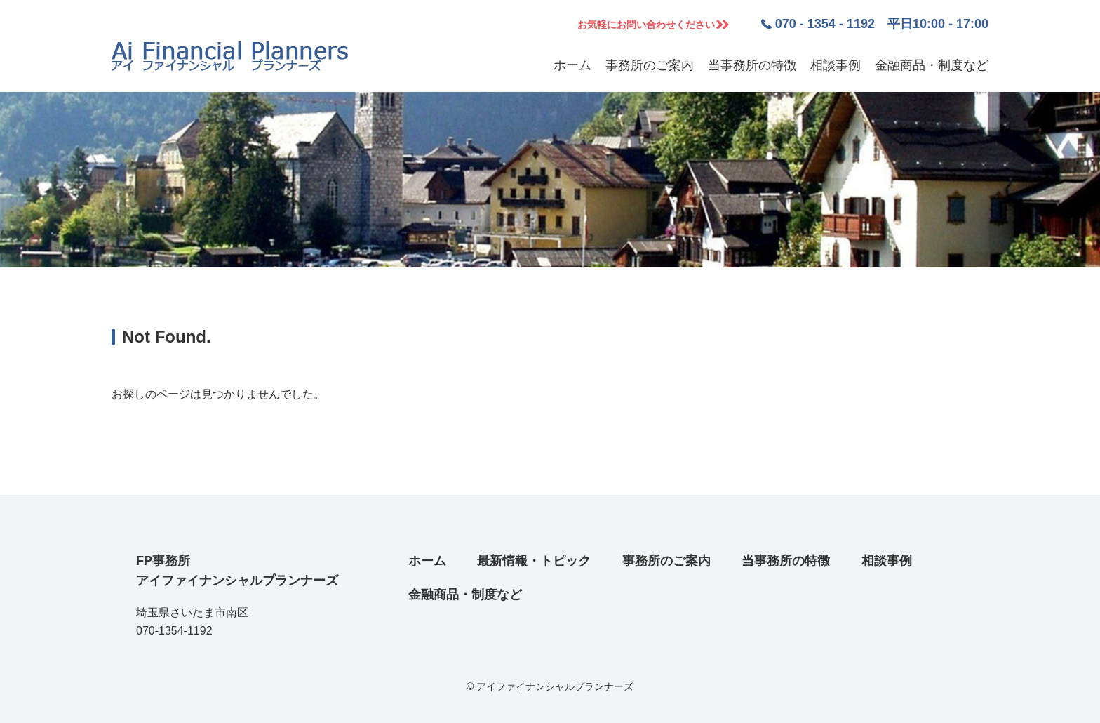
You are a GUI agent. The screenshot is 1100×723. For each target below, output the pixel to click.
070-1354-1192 (174, 631)
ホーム (572, 65)
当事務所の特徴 (752, 65)
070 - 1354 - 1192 (825, 24)
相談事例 (835, 65)
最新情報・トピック (534, 561)
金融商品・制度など (931, 65)
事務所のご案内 (649, 65)
